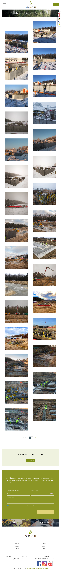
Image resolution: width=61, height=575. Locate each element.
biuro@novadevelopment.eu (46, 558)
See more (30, 460)
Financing (41, 522)
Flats (44, 548)
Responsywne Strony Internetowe (37, 568)
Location (17, 546)
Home (17, 541)
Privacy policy (16, 507)
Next (36, 438)
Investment (44, 541)
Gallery (12, 522)
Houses (17, 543)
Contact (56, 4)
